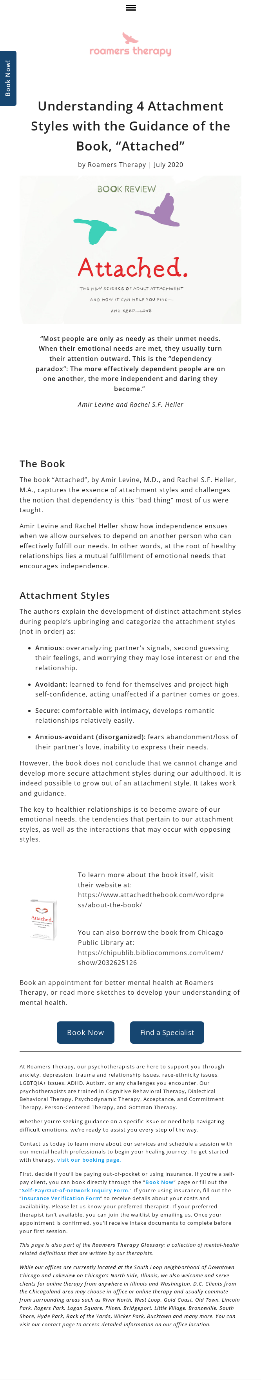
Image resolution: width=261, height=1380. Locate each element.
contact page (58, 1324)
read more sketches (93, 992)
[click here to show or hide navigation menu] (130, 9)
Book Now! (8, 78)
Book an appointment (55, 982)
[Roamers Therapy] (130, 44)
